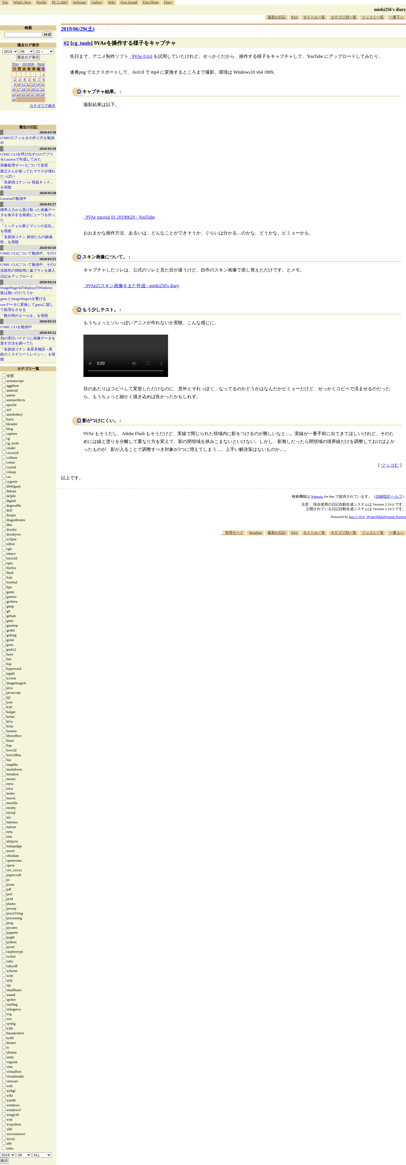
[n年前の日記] (112, 29)
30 (14, 99)
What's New (22, 2)
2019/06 (28, 64)
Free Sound (129, 2)
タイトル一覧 (314, 17)
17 (19, 89)
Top (5, 2)
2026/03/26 (47, 247)
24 (19, 94)
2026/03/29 (47, 148)
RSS (294, 17)
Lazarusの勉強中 (13, 198)
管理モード (234, 532)
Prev (15, 64)
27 (33, 94)
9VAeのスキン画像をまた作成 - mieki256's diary (132, 285)
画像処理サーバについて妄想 (24, 165)
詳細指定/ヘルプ (389, 496)
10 (19, 84)
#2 (66, 43)
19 (28, 89)
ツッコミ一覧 (373, 17)
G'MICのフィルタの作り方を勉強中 (27, 140)
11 (23, 84)
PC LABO (60, 2)
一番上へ (396, 532)
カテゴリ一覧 (28, 369)
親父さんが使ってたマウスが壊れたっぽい (27, 173)
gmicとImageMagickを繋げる (23, 299)
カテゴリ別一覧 (343, 17)
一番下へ (396, 17)
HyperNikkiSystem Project (386, 517)
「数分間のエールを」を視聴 (24, 315)
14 (38, 84)
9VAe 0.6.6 (142, 56)
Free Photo (151, 2)
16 (14, 89)
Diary (168, 2)
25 (23, 94)
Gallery (97, 2)
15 (43, 84)
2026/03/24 (47, 282)
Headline (255, 532)
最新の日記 (277, 17)
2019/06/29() (77, 29)
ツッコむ (390, 465)
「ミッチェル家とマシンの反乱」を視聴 (27, 228)
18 (23, 89)
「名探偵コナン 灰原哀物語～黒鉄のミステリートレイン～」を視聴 (27, 354)
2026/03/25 (47, 259)
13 (33, 84)
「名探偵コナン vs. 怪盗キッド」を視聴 (27, 184)
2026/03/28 (47, 193)
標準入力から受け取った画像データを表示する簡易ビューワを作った (27, 215)
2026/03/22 (47, 332)
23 (14, 94)
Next (40, 64)
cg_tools (81, 43)
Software (79, 2)
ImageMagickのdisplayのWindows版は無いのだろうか (26, 290)
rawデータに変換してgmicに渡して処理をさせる (26, 307)
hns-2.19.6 (357, 517)
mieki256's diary (390, 9)
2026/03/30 (47, 132)
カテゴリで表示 (42, 106)
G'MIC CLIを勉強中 (16, 327)
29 (43, 94)
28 (38, 94)
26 (28, 94)
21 (38, 89)
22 (43, 89)
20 (33, 89)
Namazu (317, 496)
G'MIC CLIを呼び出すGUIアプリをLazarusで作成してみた (26, 156)
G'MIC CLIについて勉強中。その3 (28, 253)
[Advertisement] (303, 552)
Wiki (111, 2)
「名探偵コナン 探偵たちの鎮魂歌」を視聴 (26, 239)
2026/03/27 (47, 204)
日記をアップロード (16, 276)
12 (28, 84)
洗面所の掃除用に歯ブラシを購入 (27, 270)
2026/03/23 (47, 321)
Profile (42, 2)
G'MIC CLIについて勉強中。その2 (28, 264)
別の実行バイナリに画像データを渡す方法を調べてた (27, 340)
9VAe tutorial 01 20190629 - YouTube (120, 217)
